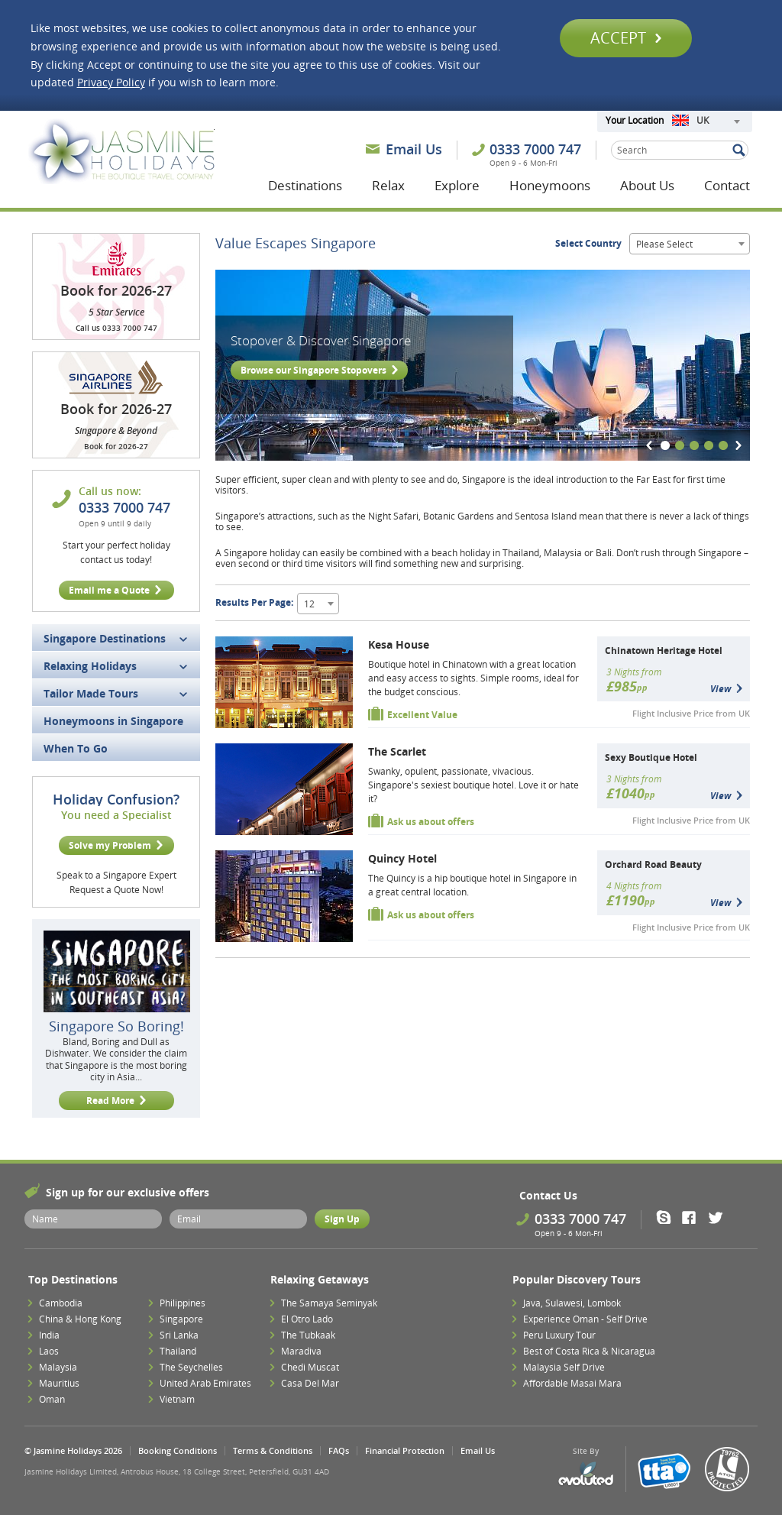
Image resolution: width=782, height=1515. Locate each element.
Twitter (719, 1217)
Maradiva (301, 1351)
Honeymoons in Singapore (113, 721)
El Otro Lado (307, 1319)
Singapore (181, 1319)
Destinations (305, 185)
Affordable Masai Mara (572, 1383)
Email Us (414, 149)
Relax (388, 185)
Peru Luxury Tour (559, 1335)
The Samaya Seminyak (329, 1302)
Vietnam (177, 1399)
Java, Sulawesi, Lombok (572, 1302)
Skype (668, 1217)
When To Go (76, 748)
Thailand (178, 1351)
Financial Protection (404, 1450)
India (49, 1335)
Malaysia (58, 1367)
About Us (647, 185)
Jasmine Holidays (121, 151)
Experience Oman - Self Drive (585, 1319)
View (720, 688)
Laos (49, 1351)
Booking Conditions (177, 1450)
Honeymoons (549, 185)
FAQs (338, 1450)
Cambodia (60, 1302)
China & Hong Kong (80, 1319)
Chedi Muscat (310, 1367)
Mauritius (59, 1383)
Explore (457, 185)
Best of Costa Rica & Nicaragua (589, 1351)
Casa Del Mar (310, 1383)
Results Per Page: (254, 602)
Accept (625, 38)
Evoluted (585, 1474)
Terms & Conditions (272, 1450)
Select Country (588, 243)
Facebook (693, 1217)
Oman (52, 1399)
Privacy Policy (111, 82)
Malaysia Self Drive (564, 1367)
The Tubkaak (308, 1335)
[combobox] (705, 121)
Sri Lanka (179, 1335)
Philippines (182, 1302)
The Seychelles (191, 1367)
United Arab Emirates (205, 1383)
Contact (727, 185)
